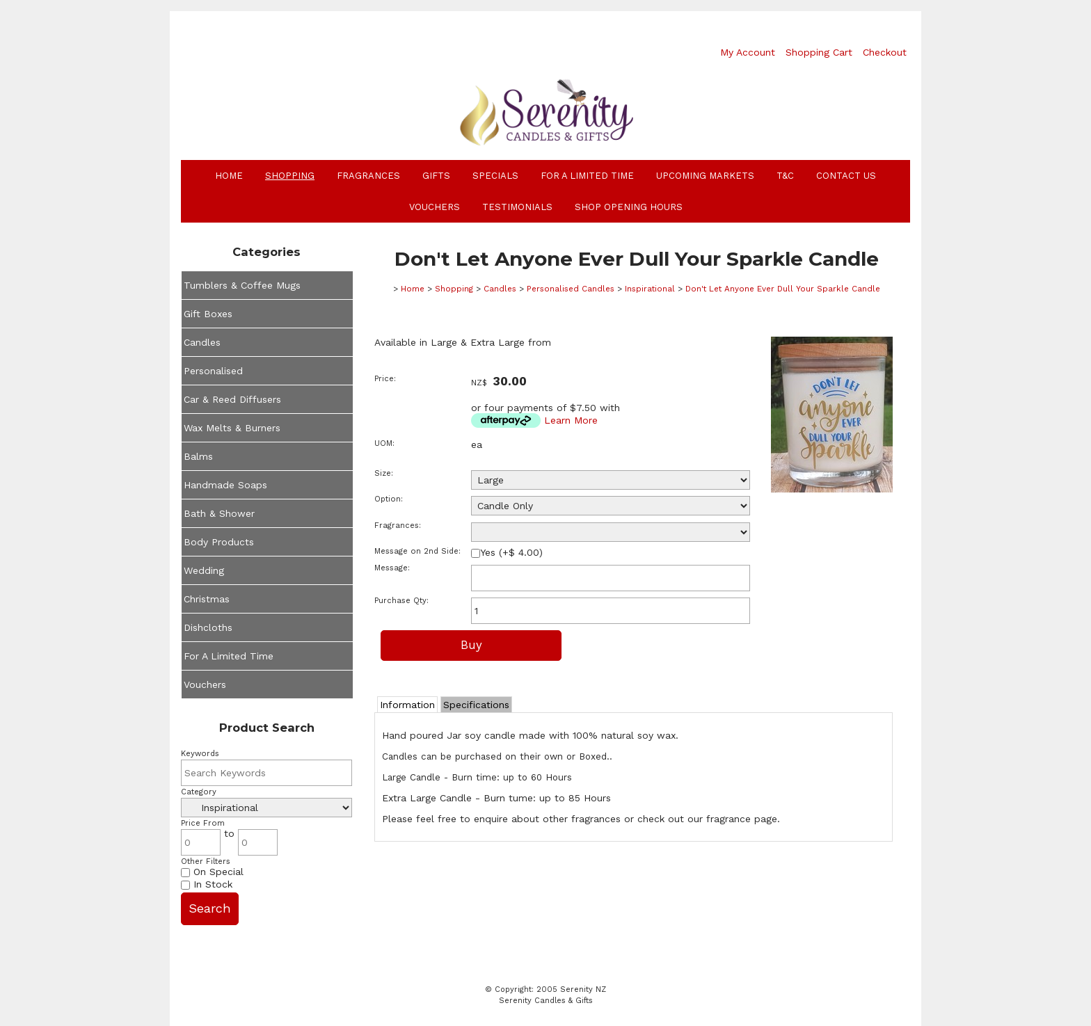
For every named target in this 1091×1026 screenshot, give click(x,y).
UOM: (384, 443)
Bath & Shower (219, 513)
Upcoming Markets (705, 175)
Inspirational (650, 289)
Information (407, 704)
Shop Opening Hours (629, 207)
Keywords (200, 753)
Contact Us (846, 175)
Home (229, 175)
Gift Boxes (208, 313)
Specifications (476, 704)
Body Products (219, 541)
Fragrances (368, 175)
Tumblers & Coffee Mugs (242, 285)
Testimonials (517, 207)
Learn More (571, 420)
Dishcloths (208, 627)
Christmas (207, 598)
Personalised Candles (570, 289)
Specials (495, 175)
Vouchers (434, 207)
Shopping (289, 175)
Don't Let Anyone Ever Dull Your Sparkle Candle (782, 289)
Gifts (436, 175)
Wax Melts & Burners (232, 427)
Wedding (204, 570)
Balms (198, 456)
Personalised (213, 370)
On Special (212, 871)
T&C (785, 175)
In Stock (206, 884)
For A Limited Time (587, 175)
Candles (202, 342)
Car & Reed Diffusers (232, 399)
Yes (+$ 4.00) (507, 552)
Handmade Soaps (225, 484)
